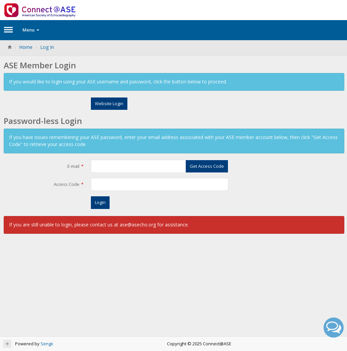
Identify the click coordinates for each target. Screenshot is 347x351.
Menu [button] (30, 30)
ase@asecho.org (138, 224)
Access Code (66, 184)
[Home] (9, 47)
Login (100, 202)
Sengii (47, 344)
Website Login (109, 103)
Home (26, 47)
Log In (47, 47)
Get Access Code (207, 166)
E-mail (73, 166)
